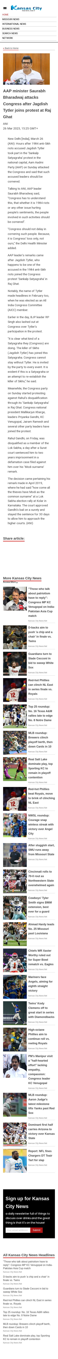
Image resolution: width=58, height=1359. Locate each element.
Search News (10, 33)
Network (7, 38)
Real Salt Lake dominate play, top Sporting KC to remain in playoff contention (40, 768)
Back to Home (11, 48)
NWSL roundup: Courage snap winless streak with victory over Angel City (41, 824)
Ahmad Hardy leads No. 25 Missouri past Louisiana (41, 929)
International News (14, 24)
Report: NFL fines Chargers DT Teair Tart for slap (40, 1156)
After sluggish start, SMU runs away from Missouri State (41, 850)
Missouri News (10, 19)
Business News (10, 28)
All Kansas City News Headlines (29, 1255)
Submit (36, 1230)
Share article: (14, 538)
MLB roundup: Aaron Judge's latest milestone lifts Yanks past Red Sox (41, 1103)
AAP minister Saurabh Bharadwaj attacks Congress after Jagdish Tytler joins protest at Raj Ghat (27, 104)
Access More (9, 582)
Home (5, 14)
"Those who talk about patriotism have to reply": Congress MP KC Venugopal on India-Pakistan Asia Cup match (41, 602)
